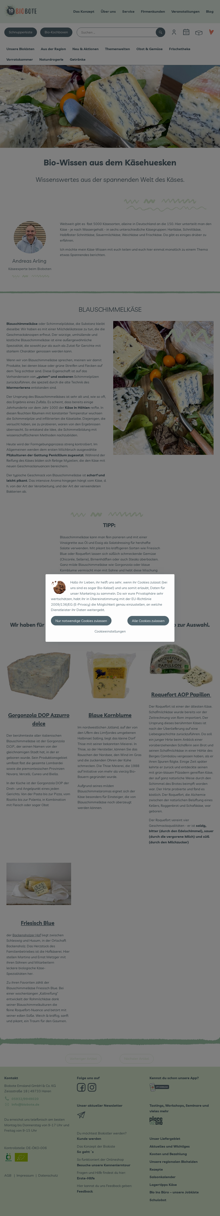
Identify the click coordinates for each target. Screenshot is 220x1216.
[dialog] (110, 608)
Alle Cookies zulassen (148, 621)
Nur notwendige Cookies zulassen (81, 621)
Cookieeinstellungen (110, 631)
